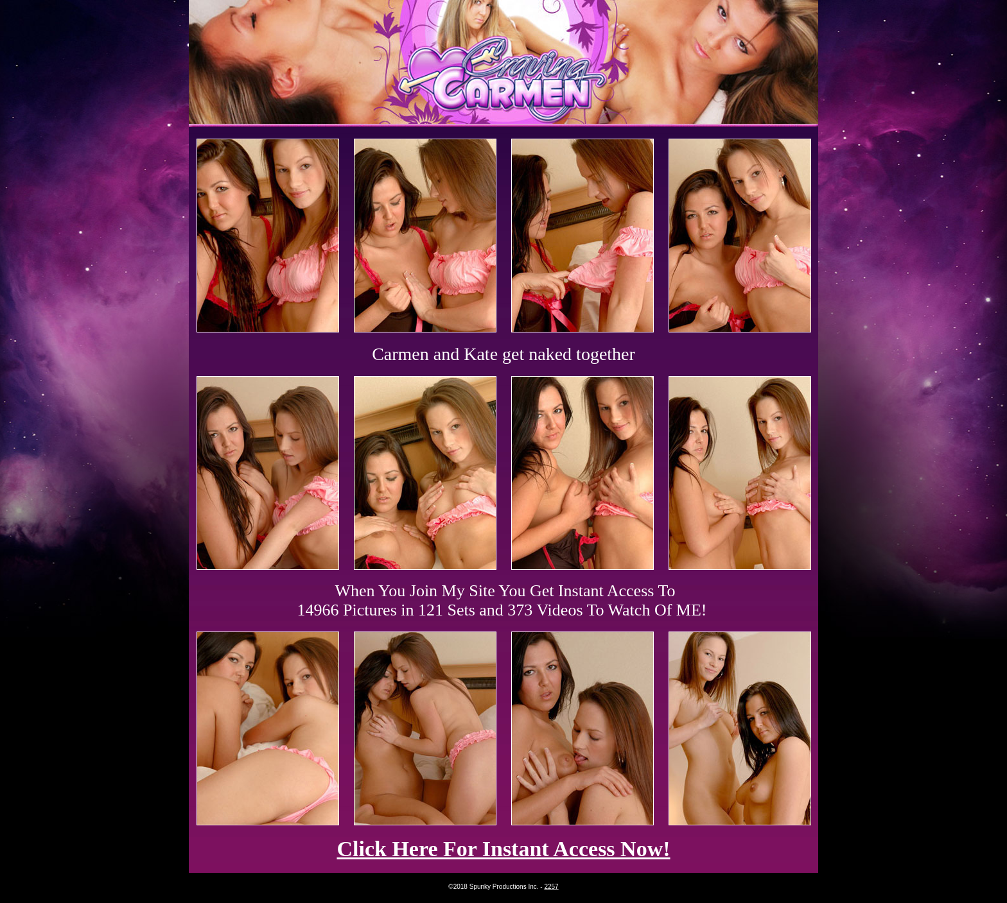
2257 (551, 886)
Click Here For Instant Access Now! (503, 849)
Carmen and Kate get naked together (503, 354)
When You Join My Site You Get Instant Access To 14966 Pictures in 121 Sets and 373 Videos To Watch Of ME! (502, 600)
